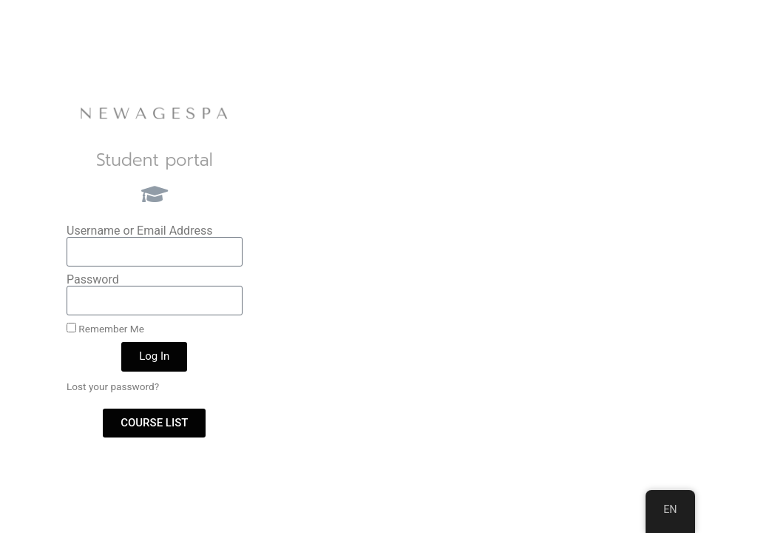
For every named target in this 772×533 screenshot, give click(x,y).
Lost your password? (113, 386)
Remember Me (105, 329)
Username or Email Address (139, 231)
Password (93, 280)
